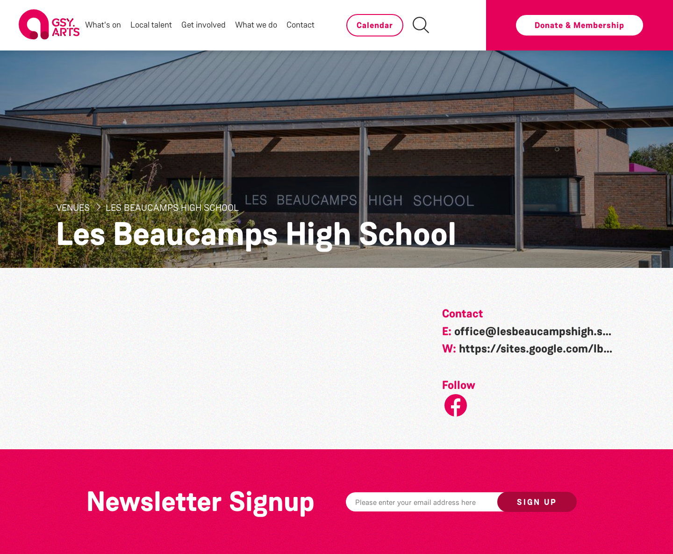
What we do (256, 24)
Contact (300, 24)
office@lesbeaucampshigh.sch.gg (542, 331)
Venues (74, 207)
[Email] (436, 501)
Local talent (151, 24)
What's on (103, 24)
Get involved (203, 24)
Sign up (537, 502)
